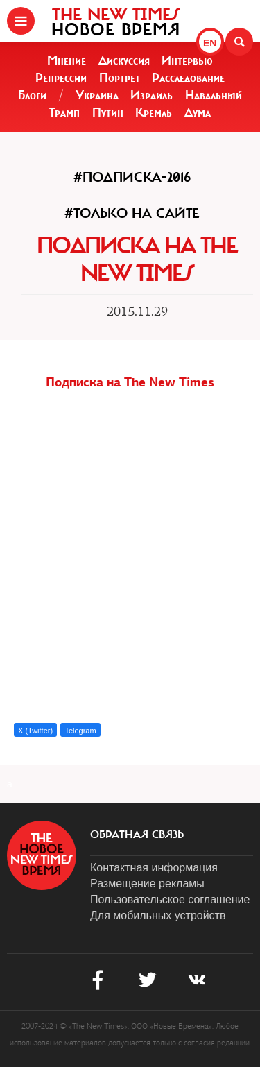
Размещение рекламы (147, 883)
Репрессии (61, 77)
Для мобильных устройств (157, 915)
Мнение (66, 60)
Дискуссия (124, 60)
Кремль (153, 112)
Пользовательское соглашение (170, 899)
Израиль (151, 95)
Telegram (80, 730)
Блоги (32, 95)
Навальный (213, 95)
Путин (107, 112)
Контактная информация (154, 867)
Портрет (119, 77)
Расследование (188, 77)
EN (209, 43)
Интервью (187, 60)
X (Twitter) (35, 730)
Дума (197, 112)
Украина (97, 95)
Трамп (64, 112)
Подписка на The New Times (130, 382)
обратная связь (137, 835)
